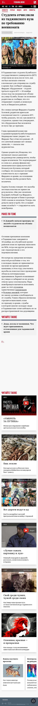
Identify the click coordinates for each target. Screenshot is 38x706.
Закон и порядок (19, 32)
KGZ (6, 6)
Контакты (5, 699)
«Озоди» (27, 86)
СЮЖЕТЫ (32, 10)
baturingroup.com (21, 704)
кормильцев (21, 290)
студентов (18, 287)
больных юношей (11, 292)
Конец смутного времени (10, 660)
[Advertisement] (19, 370)
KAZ (3, 6)
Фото (25, 10)
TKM (13, 6)
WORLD (20, 6)
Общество (29, 32)
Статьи (12, 10)
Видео (19, 10)
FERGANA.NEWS (19, 2)
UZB (16, 6)
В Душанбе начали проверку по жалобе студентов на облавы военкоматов (19, 223)
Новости (5, 10)
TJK (9, 6)
